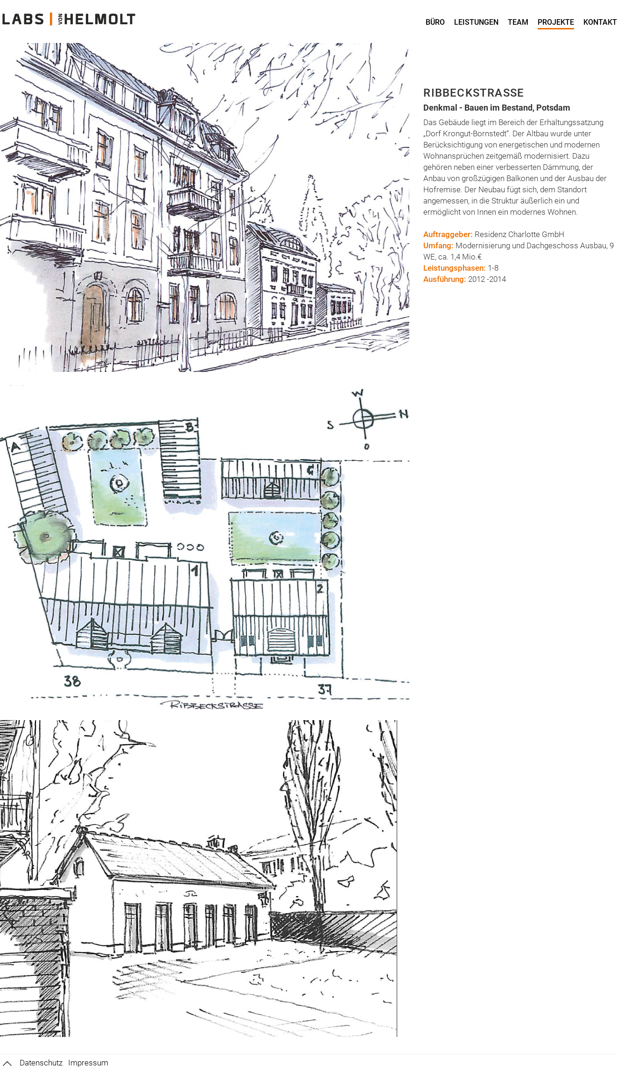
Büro (435, 22)
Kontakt (600, 22)
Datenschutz (41, 1062)
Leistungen (476, 22)
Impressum (88, 1062)
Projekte (556, 22)
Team (518, 22)
